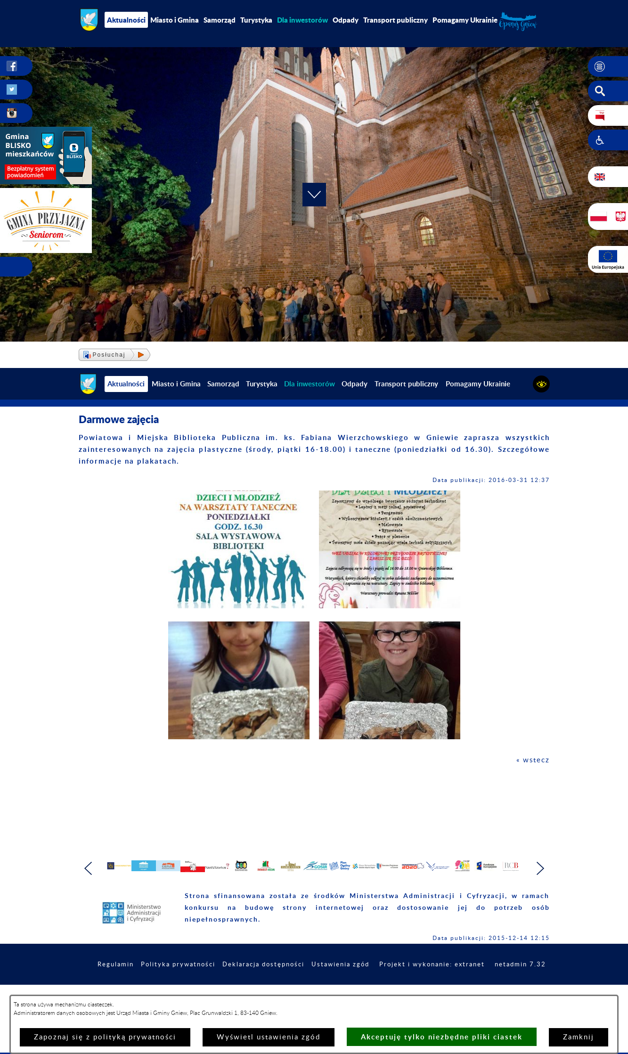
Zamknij (578, 1037)
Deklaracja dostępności (312, 990)
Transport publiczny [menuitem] (395, 20)
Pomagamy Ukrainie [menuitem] (465, 20)
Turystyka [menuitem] (256, 20)
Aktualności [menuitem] (126, 20)
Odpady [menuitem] (346, 20)
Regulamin (156, 990)
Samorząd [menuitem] (220, 20)
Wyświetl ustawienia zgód (268, 1037)
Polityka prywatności (222, 990)
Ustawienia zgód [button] (393, 990)
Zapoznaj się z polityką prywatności (105, 1037)
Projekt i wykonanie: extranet (490, 990)
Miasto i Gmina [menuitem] (174, 20)
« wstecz (533, 760)
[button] (608, 66)
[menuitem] (302, 20)
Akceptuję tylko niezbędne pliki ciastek (441, 1037)
